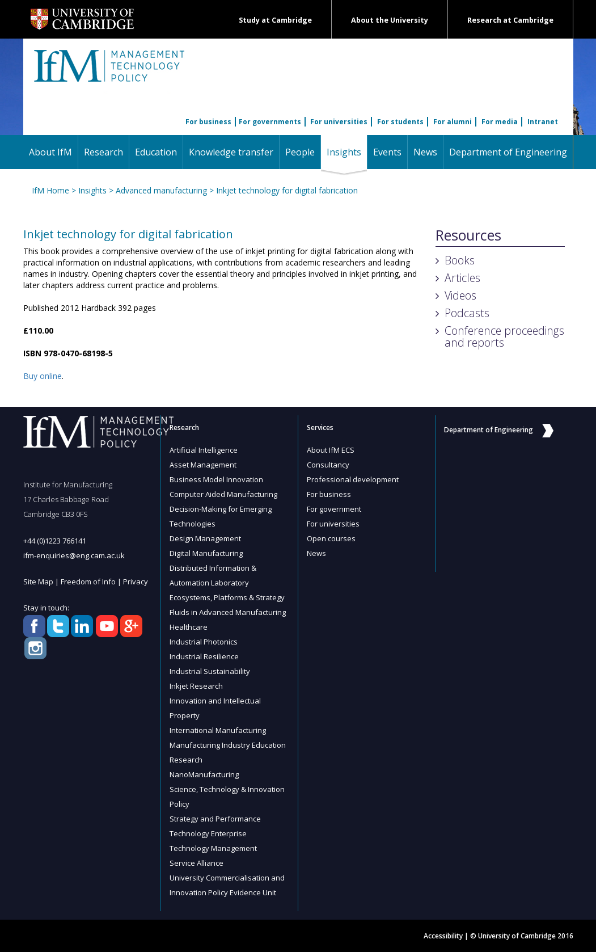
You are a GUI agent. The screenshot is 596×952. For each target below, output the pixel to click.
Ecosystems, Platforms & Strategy (227, 597)
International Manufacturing (218, 730)
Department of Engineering (508, 152)
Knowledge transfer (231, 152)
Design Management (205, 538)
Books (460, 260)
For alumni (452, 122)
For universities (338, 122)
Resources (468, 235)
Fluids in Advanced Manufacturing (228, 612)
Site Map (38, 581)
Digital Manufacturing (206, 553)
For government (334, 509)
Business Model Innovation (216, 479)
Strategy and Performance (215, 819)
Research (103, 152)
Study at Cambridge (275, 20)
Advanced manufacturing (161, 190)
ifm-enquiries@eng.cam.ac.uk (74, 555)
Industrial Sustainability (210, 671)
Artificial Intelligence (204, 450)
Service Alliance (196, 863)
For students (400, 122)
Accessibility (443, 936)
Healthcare (189, 627)
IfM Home (50, 190)
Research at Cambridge (510, 20)
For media (499, 122)
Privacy (135, 581)
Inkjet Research (196, 686)
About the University (389, 20)
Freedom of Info (88, 581)
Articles (462, 277)
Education (156, 152)
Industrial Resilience (204, 656)
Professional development (353, 479)
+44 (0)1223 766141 (54, 541)
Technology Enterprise (208, 833)
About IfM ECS (330, 450)
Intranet (542, 122)
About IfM (50, 152)
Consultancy (328, 465)
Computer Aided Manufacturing (223, 494)
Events (387, 152)
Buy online (42, 375)
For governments (270, 122)
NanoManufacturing (204, 774)
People (300, 152)
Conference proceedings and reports (504, 336)
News (425, 152)
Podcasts (467, 313)
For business (208, 122)
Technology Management (213, 848)
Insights (347, 151)
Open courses (331, 538)
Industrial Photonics (204, 642)
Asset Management (203, 465)
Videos (460, 295)
